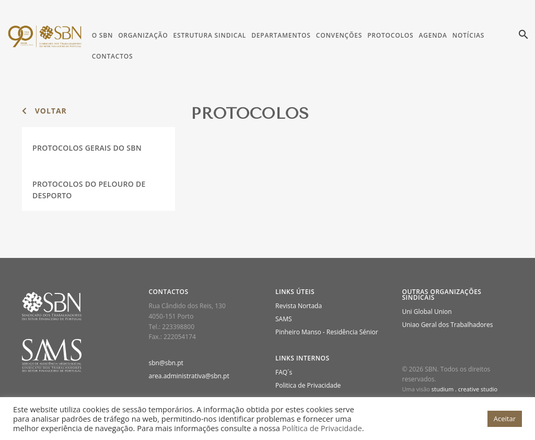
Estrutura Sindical (210, 35)
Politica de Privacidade (308, 385)
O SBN (102, 35)
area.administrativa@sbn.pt (189, 375)
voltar (44, 111)
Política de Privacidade (322, 428)
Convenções (339, 35)
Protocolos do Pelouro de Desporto (89, 189)
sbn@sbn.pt (166, 362)
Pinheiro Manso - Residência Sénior (326, 332)
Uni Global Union (427, 311)
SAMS (283, 318)
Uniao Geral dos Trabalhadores (447, 324)
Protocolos (390, 35)
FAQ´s (283, 372)
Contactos (112, 56)
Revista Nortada (298, 305)
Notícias (468, 35)
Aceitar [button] (505, 418)
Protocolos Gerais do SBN (87, 148)
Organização (143, 35)
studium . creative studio (464, 389)
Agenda (432, 35)
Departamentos (281, 35)
